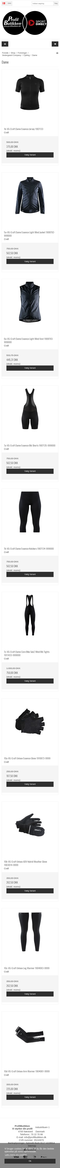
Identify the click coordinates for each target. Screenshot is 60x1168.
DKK (9, 3)
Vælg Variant (30, 155)
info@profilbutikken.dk (35, 1137)
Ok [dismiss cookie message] (30, 1161)
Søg (55, 3)
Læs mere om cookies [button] (16, 1154)
